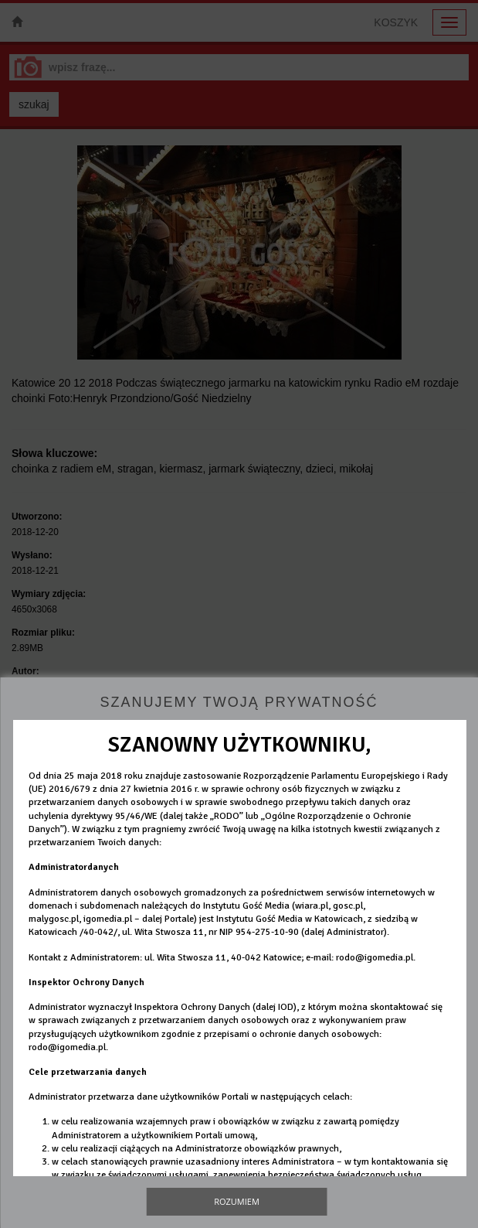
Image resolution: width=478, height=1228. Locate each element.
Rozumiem (236, 1201)
